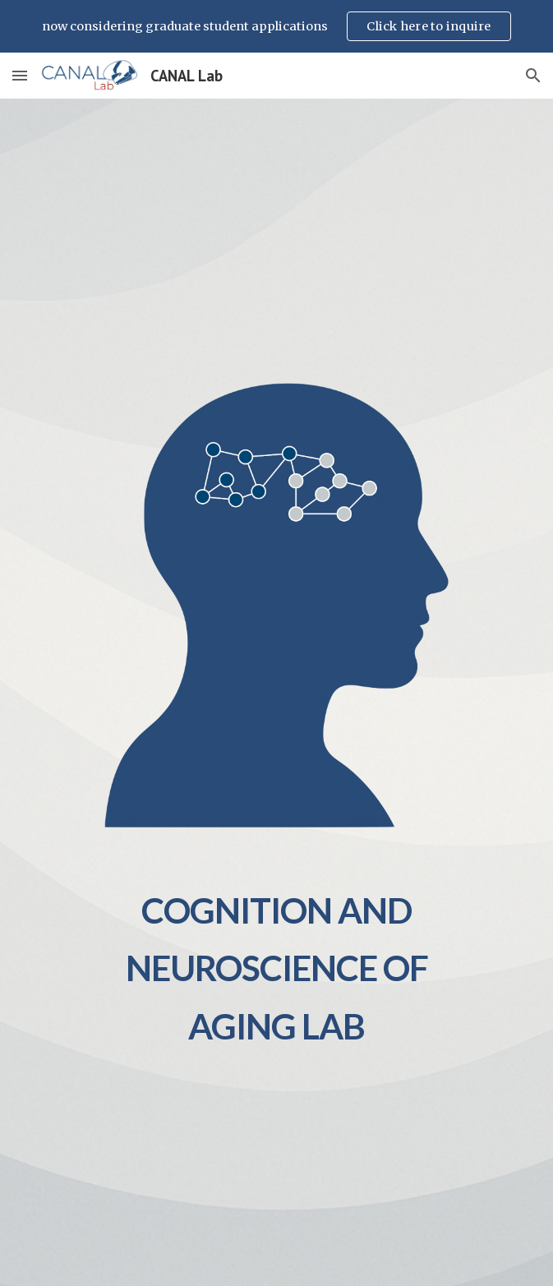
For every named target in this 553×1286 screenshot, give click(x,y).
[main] (276, 960)
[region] (276, 26)
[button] (19, 75)
